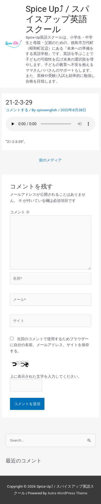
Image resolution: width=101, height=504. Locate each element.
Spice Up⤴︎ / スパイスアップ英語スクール (57, 19)
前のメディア (50, 160)
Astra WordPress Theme (67, 493)
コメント (20, 212)
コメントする (17, 110)
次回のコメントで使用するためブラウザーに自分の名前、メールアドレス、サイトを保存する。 (49, 345)
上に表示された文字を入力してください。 (46, 376)
